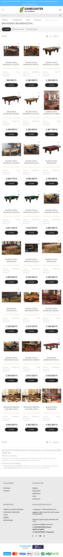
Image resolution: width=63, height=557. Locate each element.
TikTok (44, 536)
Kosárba (11, 85)
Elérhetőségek (8, 520)
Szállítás (6, 517)
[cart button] (60, 10)
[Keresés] (31, 15)
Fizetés (5, 515)
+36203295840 (38, 532)
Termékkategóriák (17, 20)
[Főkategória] (5, 20)
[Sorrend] (56, 36)
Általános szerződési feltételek (13, 509)
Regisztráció (36, 491)
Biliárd (28, 20)
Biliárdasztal (37, 20)
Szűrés (7, 29)
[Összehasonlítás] (18, 47)
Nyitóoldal (6, 488)
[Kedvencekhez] (18, 43)
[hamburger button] (3, 10)
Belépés (35, 488)
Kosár (34, 496)
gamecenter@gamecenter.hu (43, 524)
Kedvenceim (36, 499)
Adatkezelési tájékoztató (11, 512)
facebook (33, 536)
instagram (36, 536)
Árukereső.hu (25, 548)
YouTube (40, 536)
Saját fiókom (36, 493)
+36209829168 (39, 527)
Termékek (6, 491)
